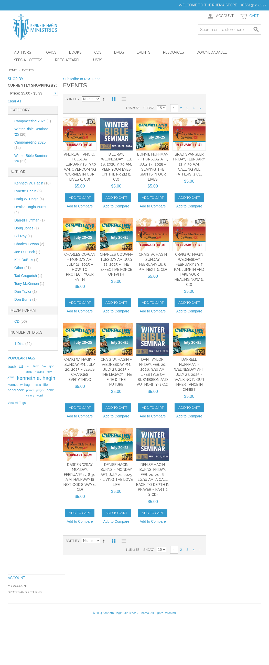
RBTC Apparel (67, 60)
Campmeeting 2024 (32, 121)
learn (38, 384)
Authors (22, 52)
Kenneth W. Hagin (32, 183)
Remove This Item (55, 93)
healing (39, 371)
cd (21, 366)
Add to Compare (80, 206)
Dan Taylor (25, 291)
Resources (173, 52)
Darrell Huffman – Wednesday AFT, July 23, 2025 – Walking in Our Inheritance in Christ (189, 374)
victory (30, 395)
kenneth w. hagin (20, 385)
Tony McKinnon (29, 284)
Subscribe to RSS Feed (81, 79)
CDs (97, 52)
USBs (97, 60)
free (44, 366)
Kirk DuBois (26, 260)
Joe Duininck (27, 252)
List (122, 99)
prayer (40, 390)
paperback (16, 390)
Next (200, 108)
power (30, 390)
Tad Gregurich (28, 276)
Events (143, 52)
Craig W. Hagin (29, 199)
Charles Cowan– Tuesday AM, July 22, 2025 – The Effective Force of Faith (116, 264)
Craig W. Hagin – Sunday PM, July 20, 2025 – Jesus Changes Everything (79, 369)
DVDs (119, 52)
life (46, 385)
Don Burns (25, 299)
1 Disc (23, 344)
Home (12, 70)
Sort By (73, 99)
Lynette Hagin (28, 191)
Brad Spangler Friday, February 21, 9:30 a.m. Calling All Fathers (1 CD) (189, 164)
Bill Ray (23, 236)
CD (20, 321)
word (40, 395)
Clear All (14, 101)
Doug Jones (26, 228)
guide (29, 371)
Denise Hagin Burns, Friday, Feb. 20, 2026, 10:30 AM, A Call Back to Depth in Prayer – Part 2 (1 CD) (152, 480)
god (52, 366)
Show (148, 108)
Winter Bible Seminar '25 (31, 131)
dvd (28, 366)
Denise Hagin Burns (30, 209)
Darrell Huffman (29, 220)
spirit (50, 390)
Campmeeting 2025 (30, 145)
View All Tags (17, 403)
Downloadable (212, 52)
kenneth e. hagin (36, 378)
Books (75, 52)
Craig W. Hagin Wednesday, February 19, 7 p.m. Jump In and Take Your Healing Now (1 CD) (189, 269)
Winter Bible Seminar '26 (31, 158)
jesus (11, 377)
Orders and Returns (24, 592)
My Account (18, 586)
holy (49, 371)
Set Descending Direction (105, 99)
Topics (50, 52)
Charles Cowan (29, 244)
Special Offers (28, 60)
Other (22, 268)
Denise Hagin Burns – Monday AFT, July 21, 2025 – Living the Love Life (116, 475)
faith (36, 366)
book (12, 366)
